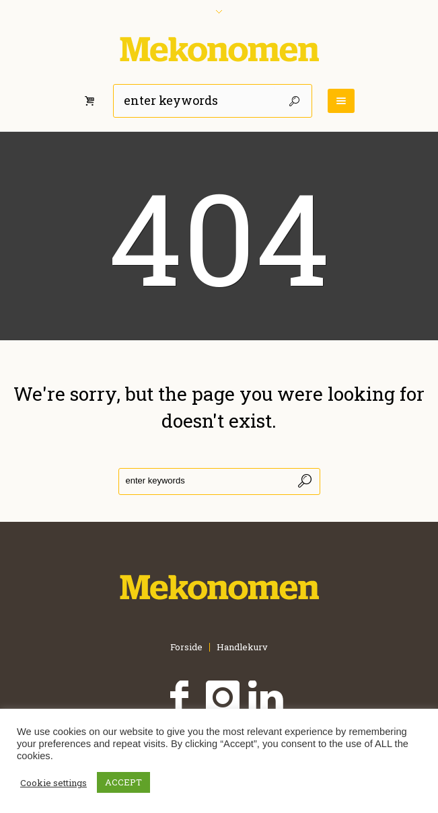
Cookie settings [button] (53, 783)
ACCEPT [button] (123, 782)
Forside (186, 647)
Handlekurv (242, 647)
